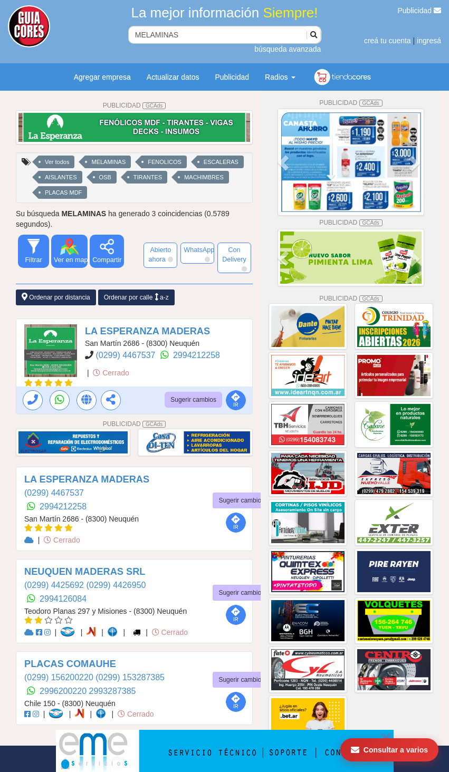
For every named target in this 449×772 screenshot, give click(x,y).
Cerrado (111, 373)
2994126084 (63, 598)
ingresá (429, 40)
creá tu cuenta (387, 40)
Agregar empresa (102, 77)
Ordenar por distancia (56, 297)
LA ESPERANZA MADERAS (147, 331)
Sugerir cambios (193, 399)
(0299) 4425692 (55, 585)
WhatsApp (199, 254)
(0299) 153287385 (130, 677)
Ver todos (57, 162)
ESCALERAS (221, 162)
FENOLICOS (164, 162)
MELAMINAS (108, 162)
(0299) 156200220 (59, 677)
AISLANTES (61, 177)
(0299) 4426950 (116, 585)
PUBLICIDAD (134, 105)
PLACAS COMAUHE (70, 664)
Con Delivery (234, 259)
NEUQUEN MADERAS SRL (84, 571)
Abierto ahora (161, 254)
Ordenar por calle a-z (136, 297)
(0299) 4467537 (126, 355)
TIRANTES (147, 177)
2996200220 (64, 691)
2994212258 (196, 355)
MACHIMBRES (204, 177)
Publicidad (420, 10)
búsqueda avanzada (287, 49)
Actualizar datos (173, 77)
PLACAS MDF (63, 192)
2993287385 (112, 691)
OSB (105, 177)
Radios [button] (280, 77)
